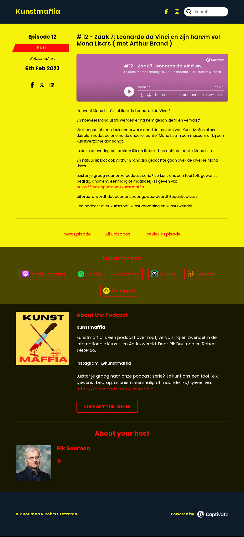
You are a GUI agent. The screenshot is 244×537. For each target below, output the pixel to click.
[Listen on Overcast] (203, 274)
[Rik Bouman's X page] (59, 462)
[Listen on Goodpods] (119, 291)
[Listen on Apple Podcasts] (43, 274)
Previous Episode (163, 234)
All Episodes (117, 234)
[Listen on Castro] (163, 274)
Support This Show (107, 408)
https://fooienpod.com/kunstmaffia (110, 187)
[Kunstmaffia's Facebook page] (166, 11)
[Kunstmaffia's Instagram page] (174, 11)
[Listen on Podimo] (127, 274)
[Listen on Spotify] (90, 274)
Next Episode (77, 234)
